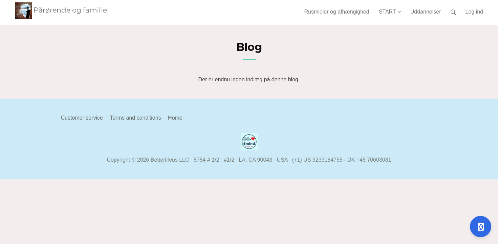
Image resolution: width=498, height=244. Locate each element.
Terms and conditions (135, 118)
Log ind (474, 12)
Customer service (82, 118)
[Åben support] (480, 226)
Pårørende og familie (61, 10)
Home (175, 118)
